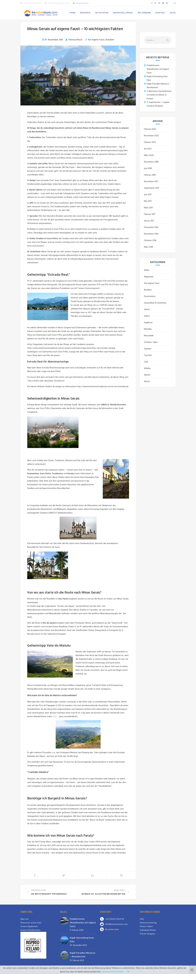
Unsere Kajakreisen (29, 926)
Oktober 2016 (150, 240)
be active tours (112, 929)
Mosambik (148, 335)
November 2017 (151, 181)
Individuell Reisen (148, 930)
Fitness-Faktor (146, 926)
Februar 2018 (150, 175)
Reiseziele (85, 12)
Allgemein (148, 276)
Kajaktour (148, 322)
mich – (55, 716)
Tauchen (148, 355)
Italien (147, 316)
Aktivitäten (101, 12)
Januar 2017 (149, 220)
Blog (173, 12)
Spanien (147, 348)
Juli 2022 (148, 148)
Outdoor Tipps (151, 342)
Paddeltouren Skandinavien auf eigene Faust (158, 69)
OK (128, 971)
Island (146, 309)
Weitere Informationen (112, 971)
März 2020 (149, 155)
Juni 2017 (148, 194)
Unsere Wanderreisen (30, 930)
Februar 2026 (150, 129)
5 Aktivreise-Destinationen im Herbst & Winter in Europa (159, 95)
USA (146, 361)
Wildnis (147, 368)
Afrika (146, 270)
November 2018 (151, 161)
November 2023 (151, 135)
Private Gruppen (147, 933)
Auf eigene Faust (96, 39)
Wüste (147, 381)
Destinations (150, 296)
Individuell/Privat (123, 12)
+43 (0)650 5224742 (32, 3)
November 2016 (151, 233)
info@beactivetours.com (59, 3)
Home (72, 12)
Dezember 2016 (151, 227)
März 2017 (148, 207)
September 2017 (151, 188)
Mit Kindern (144, 12)
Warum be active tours (31, 922)
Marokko (148, 329)
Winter (147, 375)
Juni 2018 (148, 168)
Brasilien (110, 39)
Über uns (24, 919)
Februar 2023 (150, 142)
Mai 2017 (148, 201)
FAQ (142, 919)
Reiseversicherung (148, 922)
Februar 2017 (149, 214)
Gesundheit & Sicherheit (155, 302)
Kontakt (160, 12)
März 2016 (148, 247)
